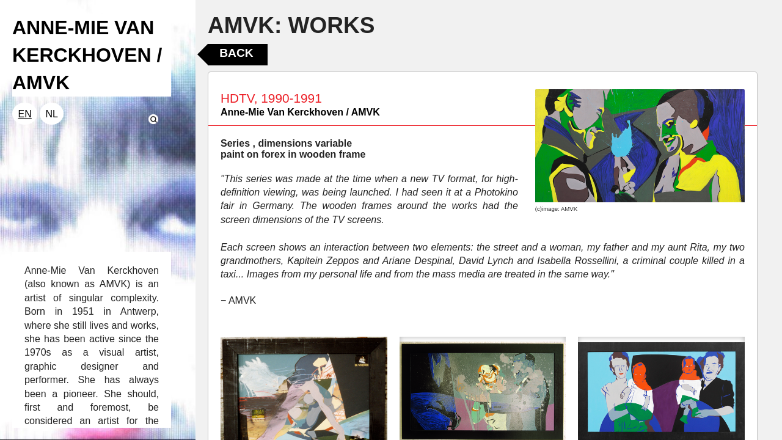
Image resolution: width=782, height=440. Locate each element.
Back (236, 52)
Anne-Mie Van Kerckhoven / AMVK (300, 112)
